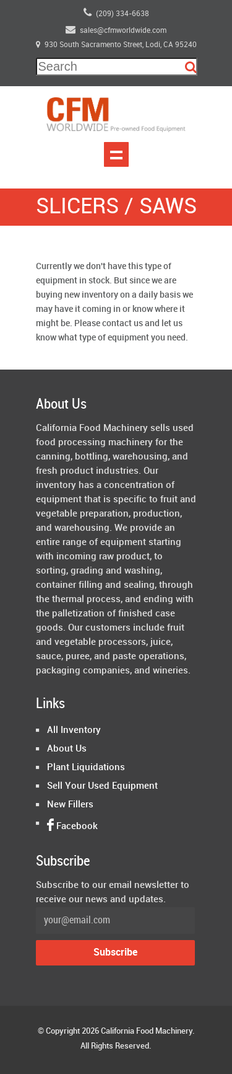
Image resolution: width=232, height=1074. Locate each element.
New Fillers (70, 805)
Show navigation (116, 154)
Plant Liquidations (86, 768)
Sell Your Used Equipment (102, 786)
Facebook (72, 827)
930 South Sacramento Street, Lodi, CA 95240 (116, 45)
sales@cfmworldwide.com (116, 29)
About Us (67, 749)
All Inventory (74, 730)
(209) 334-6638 (116, 12)
